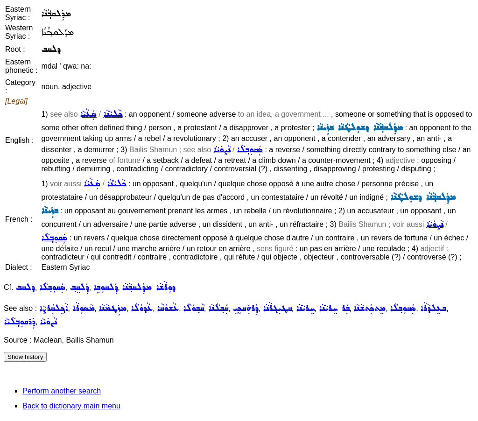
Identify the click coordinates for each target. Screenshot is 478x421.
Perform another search (61, 391)
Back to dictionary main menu (71, 406)
